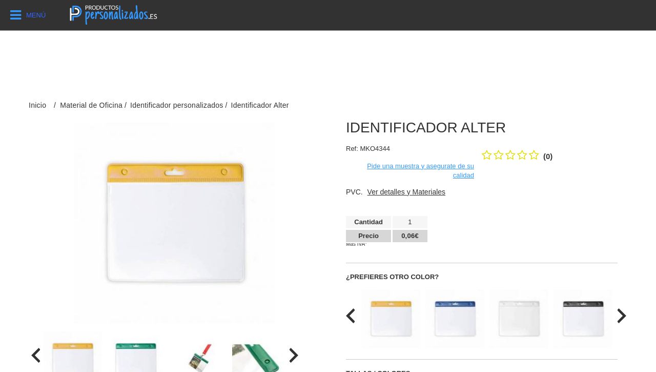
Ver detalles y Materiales (406, 192)
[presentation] (35, 355)
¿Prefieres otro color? (392, 277)
